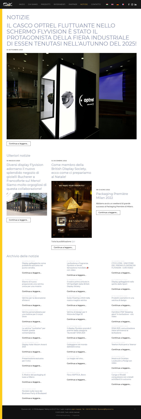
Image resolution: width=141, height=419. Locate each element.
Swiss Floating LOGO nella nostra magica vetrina (78, 299)
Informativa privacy (63, 415)
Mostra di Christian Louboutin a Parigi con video (122, 360)
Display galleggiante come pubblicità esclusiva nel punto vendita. (34, 265)
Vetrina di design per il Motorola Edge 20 (77, 313)
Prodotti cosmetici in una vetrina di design (123, 299)
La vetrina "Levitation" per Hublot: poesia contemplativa (33, 330)
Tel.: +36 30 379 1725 (89, 409)
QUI (73, 241)
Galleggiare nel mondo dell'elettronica (77, 346)
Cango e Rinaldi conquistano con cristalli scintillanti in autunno (122, 377)
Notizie (84, 4)
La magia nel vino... (75, 358)
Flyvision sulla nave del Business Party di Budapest (34, 392)
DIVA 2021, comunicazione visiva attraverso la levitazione (123, 330)
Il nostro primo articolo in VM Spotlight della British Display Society (78, 284)
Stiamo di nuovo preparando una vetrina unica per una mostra (33, 284)
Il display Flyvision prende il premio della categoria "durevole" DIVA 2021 (79, 330)
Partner (73, 4)
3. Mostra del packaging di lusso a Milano (33, 376)
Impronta (75, 415)
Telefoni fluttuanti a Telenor (124, 345)
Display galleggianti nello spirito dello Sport (123, 283)
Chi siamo (33, 4)
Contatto (96, 4)
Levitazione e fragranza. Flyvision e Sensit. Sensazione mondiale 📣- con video (78, 266)
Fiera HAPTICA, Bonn (76, 375)
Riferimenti (59, 4)
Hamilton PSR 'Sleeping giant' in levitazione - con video (123, 314)
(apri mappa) (76, 409)
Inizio (22, 4)
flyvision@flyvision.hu (106, 409)
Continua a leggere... (18, 144)
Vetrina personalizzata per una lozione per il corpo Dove (33, 314)
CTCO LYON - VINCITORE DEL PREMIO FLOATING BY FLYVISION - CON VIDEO (124, 265)
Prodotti (45, 4)
